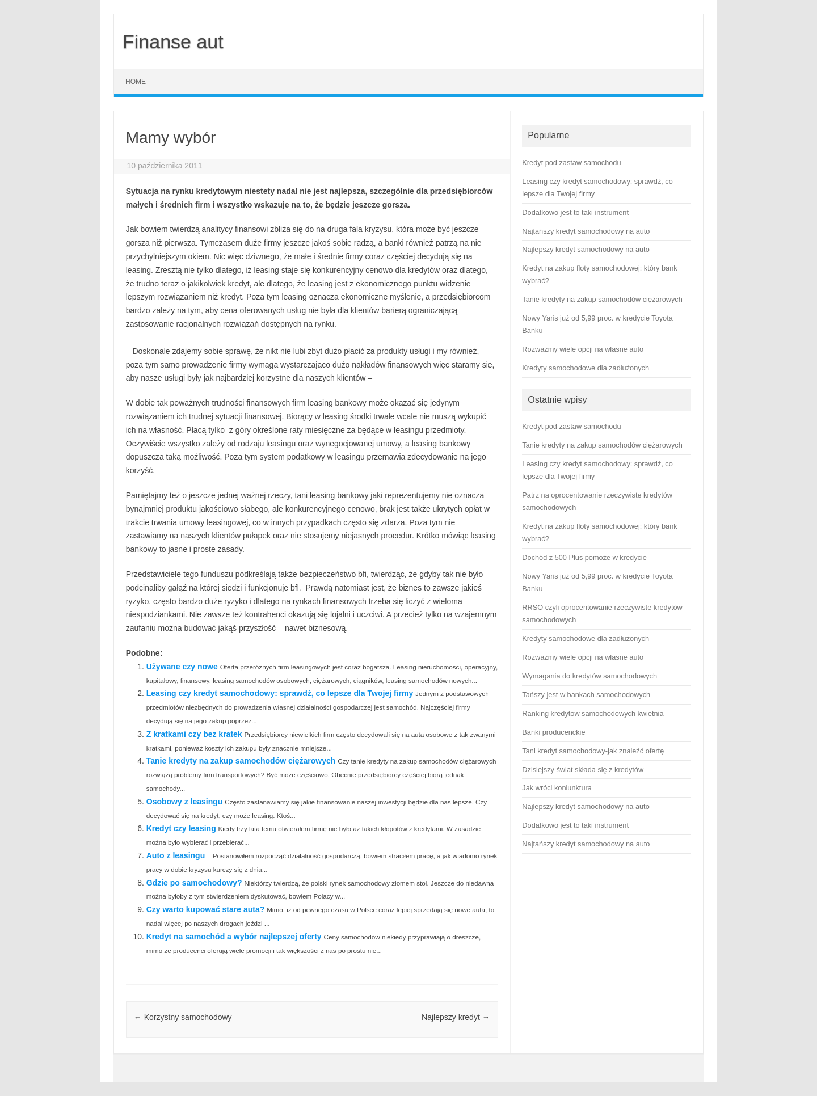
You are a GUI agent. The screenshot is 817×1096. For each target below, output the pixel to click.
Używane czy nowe (182, 666)
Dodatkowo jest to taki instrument (575, 825)
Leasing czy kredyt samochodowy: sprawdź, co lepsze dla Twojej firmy (279, 693)
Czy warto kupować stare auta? (205, 909)
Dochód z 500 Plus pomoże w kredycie (584, 557)
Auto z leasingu (175, 855)
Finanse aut (173, 41)
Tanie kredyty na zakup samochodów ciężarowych (241, 760)
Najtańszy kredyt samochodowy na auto (586, 844)
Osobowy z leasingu (184, 801)
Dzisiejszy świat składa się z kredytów (582, 769)
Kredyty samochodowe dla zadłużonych (585, 638)
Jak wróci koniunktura (556, 787)
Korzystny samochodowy (183, 1017)
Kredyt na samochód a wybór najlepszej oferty (234, 936)
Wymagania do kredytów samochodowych (589, 676)
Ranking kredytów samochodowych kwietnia (592, 713)
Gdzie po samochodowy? (194, 882)
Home (135, 82)
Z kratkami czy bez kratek (194, 734)
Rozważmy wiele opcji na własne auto (582, 657)
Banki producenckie (553, 732)
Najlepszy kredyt (456, 1017)
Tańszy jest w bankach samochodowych (586, 694)
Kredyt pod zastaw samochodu (571, 426)
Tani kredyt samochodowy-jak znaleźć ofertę (593, 751)
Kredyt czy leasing (181, 828)
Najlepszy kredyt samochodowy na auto (585, 806)
